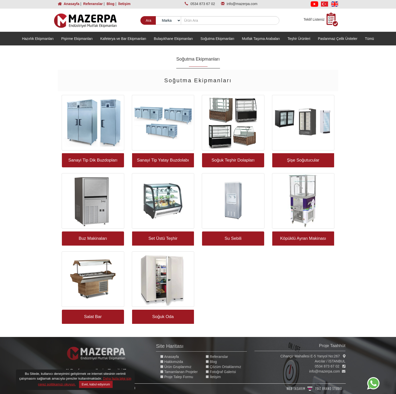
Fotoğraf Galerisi (223, 372)
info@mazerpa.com (242, 4)
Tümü (369, 39)
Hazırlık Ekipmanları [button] (38, 39)
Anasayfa (69, 4)
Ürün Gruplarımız (178, 367)
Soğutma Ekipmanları (198, 59)
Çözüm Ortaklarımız (226, 367)
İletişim (123, 4)
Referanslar (92, 4)
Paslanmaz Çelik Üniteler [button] (337, 39)
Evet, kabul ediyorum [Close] (96, 384)
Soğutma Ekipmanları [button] (217, 39)
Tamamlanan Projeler (182, 372)
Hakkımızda (174, 362)
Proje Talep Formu (179, 377)
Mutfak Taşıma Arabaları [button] (261, 39)
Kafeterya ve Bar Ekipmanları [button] (123, 39)
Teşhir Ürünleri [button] (298, 39)
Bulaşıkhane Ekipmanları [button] (173, 39)
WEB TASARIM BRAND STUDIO (314, 388)
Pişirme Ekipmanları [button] (76, 39)
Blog (110, 4)
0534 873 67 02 (203, 4)
